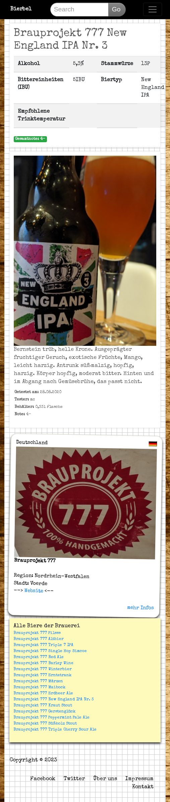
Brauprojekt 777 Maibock (39, 688)
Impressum (139, 779)
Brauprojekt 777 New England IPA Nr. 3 (53, 700)
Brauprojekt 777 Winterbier (42, 669)
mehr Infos (140, 607)
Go (116, 9)
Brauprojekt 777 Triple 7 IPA (43, 645)
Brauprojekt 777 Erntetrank (42, 676)
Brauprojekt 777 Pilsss (37, 633)
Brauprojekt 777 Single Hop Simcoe (50, 651)
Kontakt (143, 787)
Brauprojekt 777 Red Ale (38, 657)
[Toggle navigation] (152, 9)
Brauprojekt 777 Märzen (38, 682)
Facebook (42, 779)
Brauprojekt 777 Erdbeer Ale (43, 694)
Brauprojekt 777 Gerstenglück (44, 712)
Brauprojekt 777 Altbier (38, 639)
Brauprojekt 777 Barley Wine (43, 663)
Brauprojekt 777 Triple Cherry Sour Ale (55, 730)
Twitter (74, 779)
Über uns (105, 779)
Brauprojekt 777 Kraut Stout (42, 706)
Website (32, 591)
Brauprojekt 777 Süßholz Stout (45, 724)
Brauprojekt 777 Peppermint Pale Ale (51, 718)
